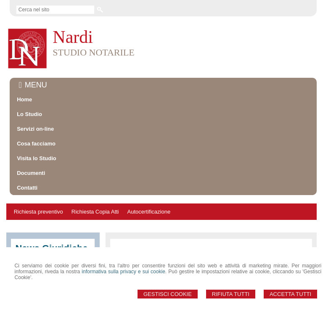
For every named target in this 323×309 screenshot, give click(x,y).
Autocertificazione (149, 212)
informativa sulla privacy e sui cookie (123, 272)
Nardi (73, 37)
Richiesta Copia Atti (95, 212)
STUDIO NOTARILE (93, 52)
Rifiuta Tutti (230, 294)
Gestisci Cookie (167, 294)
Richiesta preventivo (38, 212)
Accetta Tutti (290, 294)
